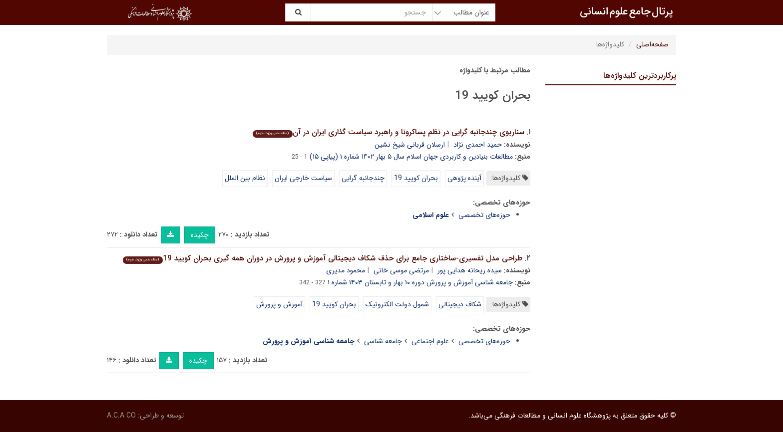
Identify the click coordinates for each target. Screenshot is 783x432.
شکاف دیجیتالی (459, 304)
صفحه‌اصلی (652, 44)
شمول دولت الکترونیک (397, 304)
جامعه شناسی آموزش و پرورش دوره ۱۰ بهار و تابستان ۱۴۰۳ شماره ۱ (420, 282)
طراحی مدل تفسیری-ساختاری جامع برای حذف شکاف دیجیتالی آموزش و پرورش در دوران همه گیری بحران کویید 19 (322, 258)
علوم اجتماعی (430, 341)
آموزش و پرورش (279, 304)
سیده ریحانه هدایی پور (469, 270)
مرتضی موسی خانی (401, 270)
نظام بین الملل (245, 178)
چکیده (200, 234)
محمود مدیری (345, 270)
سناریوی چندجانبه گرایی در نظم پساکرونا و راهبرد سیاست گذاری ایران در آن (388, 132)
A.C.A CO (121, 415)
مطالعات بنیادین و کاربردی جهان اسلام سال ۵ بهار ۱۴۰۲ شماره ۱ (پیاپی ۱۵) (411, 156)
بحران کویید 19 (416, 178)
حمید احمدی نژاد (477, 144)
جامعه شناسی (383, 341)
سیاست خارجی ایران (303, 178)
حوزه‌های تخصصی (484, 215)
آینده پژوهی (464, 178)
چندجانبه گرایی (363, 178)
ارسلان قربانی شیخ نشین (410, 144)
